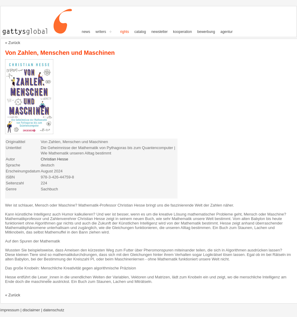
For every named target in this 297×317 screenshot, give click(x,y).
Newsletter (159, 32)
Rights (124, 32)
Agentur (226, 32)
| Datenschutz (52, 310)
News (86, 32)
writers (101, 32)
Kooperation (182, 32)
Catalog (140, 32)
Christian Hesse (54, 159)
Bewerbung (206, 32)
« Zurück (12, 42)
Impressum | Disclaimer (20, 310)
